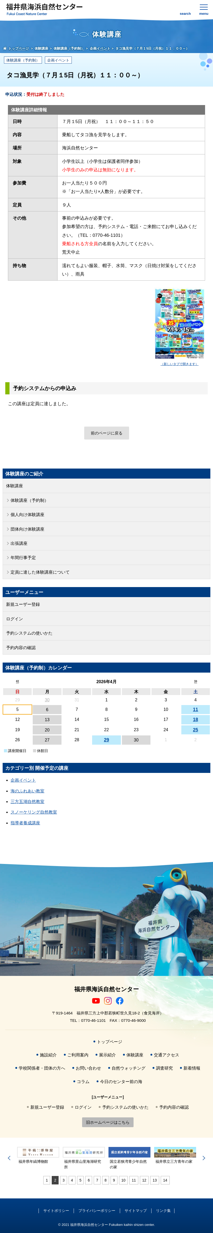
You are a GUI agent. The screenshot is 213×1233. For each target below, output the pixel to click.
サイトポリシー (56, 1210)
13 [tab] (155, 1180)
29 (106, 740)
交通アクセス (166, 1055)
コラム (83, 1081)
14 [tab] (165, 1180)
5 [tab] (80, 1180)
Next (203, 1158)
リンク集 (163, 1210)
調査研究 (164, 1068)
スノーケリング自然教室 (34, 812)
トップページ (109, 1042)
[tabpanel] (38, 1156)
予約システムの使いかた (29, 633)
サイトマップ (136, 1210)
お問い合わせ (88, 1068)
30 (47, 700)
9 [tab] (114, 1180)
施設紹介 (48, 1055)
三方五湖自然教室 (27, 801)
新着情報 (191, 1068)
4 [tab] (72, 1180)
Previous (10, 1158)
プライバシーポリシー (96, 1210)
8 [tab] (106, 1180)
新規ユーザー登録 (23, 604)
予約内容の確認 (21, 647)
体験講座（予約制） (23, 60)
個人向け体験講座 (27, 514)
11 (195, 709)
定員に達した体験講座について (40, 572)
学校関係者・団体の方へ (42, 1068)
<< (17, 681)
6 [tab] (89, 1180)
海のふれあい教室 (27, 791)
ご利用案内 (77, 1055)
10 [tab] (123, 1180)
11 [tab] (134, 1180)
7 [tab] (97, 1180)
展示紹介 (107, 1055)
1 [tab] (47, 1180)
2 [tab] (55, 1180)
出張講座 (19, 543)
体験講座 (14, 486)
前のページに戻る (106, 433)
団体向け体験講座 (27, 529)
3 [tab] (64, 1180)
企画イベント (58, 60)
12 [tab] (144, 1180)
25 (195, 730)
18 (195, 719)
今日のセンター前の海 (121, 1081)
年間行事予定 (23, 557)
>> (195, 681)
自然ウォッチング (128, 1068)
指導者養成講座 (25, 823)
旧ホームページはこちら (108, 1122)
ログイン (14, 619)
